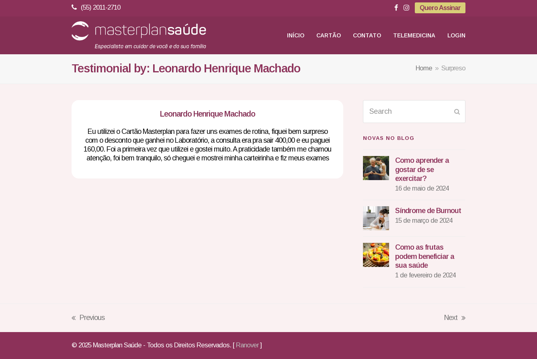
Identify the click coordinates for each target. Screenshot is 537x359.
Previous (88, 319)
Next (454, 319)
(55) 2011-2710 (100, 7)
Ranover (247, 345)
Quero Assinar (440, 8)
